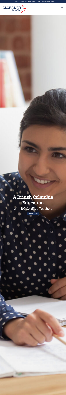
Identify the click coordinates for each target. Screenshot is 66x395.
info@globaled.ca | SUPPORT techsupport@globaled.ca (41, 1)
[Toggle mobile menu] (62, 7)
